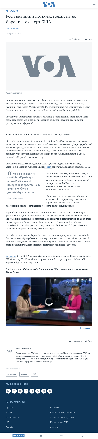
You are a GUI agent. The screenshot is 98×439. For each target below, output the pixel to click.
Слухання (11, 256)
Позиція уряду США (59, 422)
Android (9, 427)
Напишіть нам (12, 417)
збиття (48, 167)
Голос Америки (13, 28)
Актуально (12, 11)
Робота (9, 413)
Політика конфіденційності (63, 413)
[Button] (75, 39)
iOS (7, 422)
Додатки (54, 427)
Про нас (9, 408)
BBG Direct (54, 408)
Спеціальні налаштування (62, 417)
